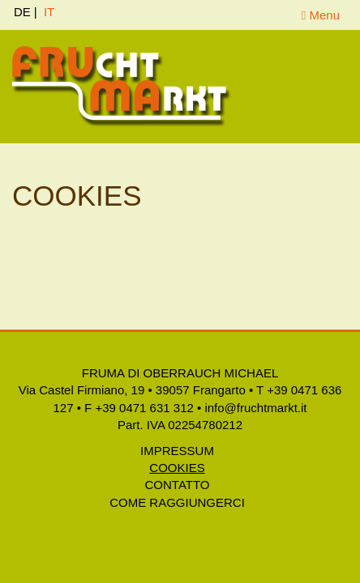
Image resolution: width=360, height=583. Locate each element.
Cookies (176, 467)
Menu (321, 15)
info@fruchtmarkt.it (255, 408)
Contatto (177, 485)
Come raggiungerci (177, 502)
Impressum (177, 450)
